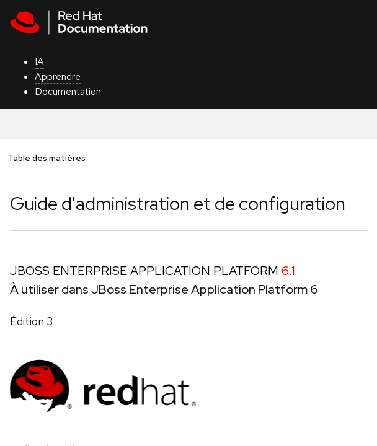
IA (39, 61)
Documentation (68, 91)
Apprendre (58, 76)
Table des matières (46, 158)
